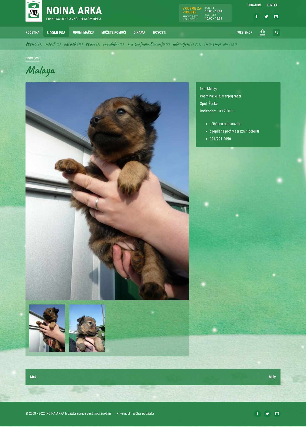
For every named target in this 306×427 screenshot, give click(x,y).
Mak (33, 377)
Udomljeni (186, 44)
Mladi (50, 44)
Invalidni (113, 44)
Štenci (31, 44)
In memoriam (221, 44)
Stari (91, 44)
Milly (272, 377)
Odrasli (70, 44)
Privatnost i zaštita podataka (135, 414)
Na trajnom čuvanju (149, 44)
